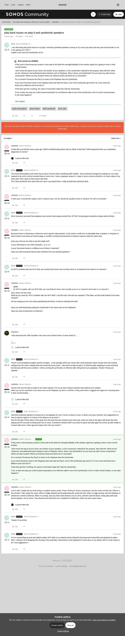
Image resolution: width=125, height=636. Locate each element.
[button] (2, 15)
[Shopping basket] (117, 4)
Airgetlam (14, 332)
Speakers (55, 22)
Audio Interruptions (19, 109)
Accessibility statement (77, 566)
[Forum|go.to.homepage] (27, 14)
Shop (7, 5)
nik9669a (14, 146)
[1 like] (20, 158)
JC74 (13, 44)
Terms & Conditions (46, 566)
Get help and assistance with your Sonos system (31, 22)
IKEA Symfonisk (49, 109)
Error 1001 (62, 109)
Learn (13, 5)
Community (6, 22)
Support (21, 5)
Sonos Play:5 (35, 109)
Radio (28, 5)
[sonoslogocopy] (62, 5)
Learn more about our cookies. (104, 620)
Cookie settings (61, 566)
